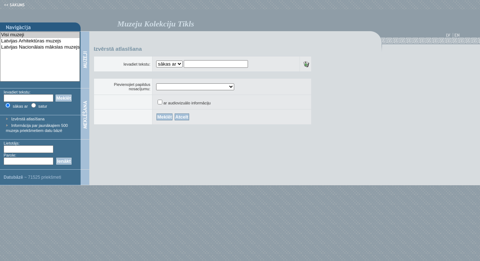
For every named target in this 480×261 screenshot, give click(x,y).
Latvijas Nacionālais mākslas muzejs (40, 47)
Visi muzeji (40, 35)
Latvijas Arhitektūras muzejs (40, 41)
